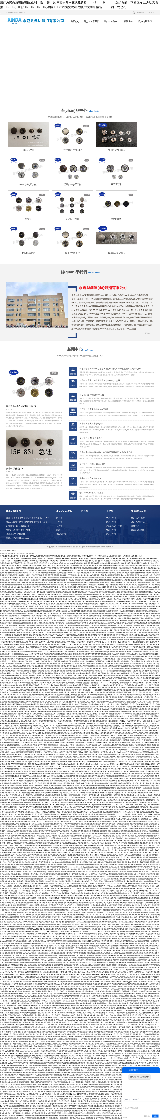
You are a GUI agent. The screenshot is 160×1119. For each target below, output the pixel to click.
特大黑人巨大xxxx (82, 534)
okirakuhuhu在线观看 (43, 1113)
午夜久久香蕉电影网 (77, 680)
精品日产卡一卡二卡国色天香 (121, 766)
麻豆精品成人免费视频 (113, 644)
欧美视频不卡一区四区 (139, 680)
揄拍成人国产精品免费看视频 (80, 685)
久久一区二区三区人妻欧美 (107, 697)
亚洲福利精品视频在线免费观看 (12, 654)
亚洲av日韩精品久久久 (95, 1032)
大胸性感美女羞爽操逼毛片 (83, 881)
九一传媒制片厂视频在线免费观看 (65, 1003)
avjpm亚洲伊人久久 (110, 575)
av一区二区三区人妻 (10, 642)
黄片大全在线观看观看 (121, 570)
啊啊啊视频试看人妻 (66, 651)
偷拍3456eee (95, 685)
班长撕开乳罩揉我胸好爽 (130, 529)
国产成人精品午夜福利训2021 (146, 943)
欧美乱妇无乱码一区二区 (97, 627)
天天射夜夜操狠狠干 (48, 922)
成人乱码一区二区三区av (18, 840)
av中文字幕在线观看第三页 (142, 697)
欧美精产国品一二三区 (110, 747)
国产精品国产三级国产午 (141, 749)
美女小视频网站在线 (149, 852)
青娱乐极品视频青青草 (26, 1027)
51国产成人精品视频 (89, 773)
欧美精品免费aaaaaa (119, 945)
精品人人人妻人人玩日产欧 (54, 757)
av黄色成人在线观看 (19, 670)
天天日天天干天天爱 (49, 527)
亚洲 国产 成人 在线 (124, 575)
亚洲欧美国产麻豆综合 (97, 647)
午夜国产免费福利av (107, 893)
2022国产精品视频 (6, 812)
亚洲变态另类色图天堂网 (37, 984)
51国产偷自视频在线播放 (19, 690)
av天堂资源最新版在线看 (57, 905)
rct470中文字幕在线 (131, 690)
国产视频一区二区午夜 (120, 809)
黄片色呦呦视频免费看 (128, 840)
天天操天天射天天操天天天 (114, 991)
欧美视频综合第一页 (19, 1101)
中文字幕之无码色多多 (69, 914)
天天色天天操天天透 (69, 936)
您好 (126, 1100)
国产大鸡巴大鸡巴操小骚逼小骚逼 (18, 878)
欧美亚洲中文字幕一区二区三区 (25, 616)
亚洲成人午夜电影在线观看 (32, 922)
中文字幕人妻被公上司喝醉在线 (33, 747)
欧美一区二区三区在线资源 (118, 986)
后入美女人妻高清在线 (100, 687)
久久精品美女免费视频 (146, 661)
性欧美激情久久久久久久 (13, 922)
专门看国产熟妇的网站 (117, 1060)
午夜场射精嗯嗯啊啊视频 (150, 986)
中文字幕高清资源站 (143, 819)
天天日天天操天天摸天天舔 (63, 706)
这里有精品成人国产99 (48, 539)
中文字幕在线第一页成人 (25, 613)
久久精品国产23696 (16, 900)
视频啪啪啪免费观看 (19, 618)
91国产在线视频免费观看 (74, 587)
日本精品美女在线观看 (139, 993)
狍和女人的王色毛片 (108, 630)
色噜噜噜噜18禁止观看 (46, 537)
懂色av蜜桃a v (62, 886)
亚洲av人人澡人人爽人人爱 (20, 807)
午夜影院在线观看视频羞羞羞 (34, 1015)
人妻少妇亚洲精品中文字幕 (57, 639)
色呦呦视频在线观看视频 (73, 565)
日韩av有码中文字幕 (102, 510)
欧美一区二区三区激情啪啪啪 (81, 663)
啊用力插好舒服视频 (99, 584)
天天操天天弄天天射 (49, 1077)
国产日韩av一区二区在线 (52, 867)
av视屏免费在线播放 (21, 1012)
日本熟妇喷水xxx (20, 1075)
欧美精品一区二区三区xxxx (96, 792)
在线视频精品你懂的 (51, 924)
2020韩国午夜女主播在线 (18, 955)
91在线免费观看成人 (137, 611)
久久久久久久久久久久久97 (38, 548)
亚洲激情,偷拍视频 (61, 551)
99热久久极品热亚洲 (91, 1036)
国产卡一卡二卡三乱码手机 (126, 764)
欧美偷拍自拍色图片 (46, 797)
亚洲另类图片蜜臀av (76, 704)
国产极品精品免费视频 (142, 534)
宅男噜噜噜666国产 (64, 513)
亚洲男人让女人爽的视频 (88, 871)
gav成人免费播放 (64, 769)
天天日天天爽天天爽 (135, 981)
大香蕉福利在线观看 (132, 900)
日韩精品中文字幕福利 (133, 589)
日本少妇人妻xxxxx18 (27, 728)
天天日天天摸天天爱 (101, 618)
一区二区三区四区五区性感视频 (138, 917)
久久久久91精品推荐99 (99, 965)
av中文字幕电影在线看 (71, 611)
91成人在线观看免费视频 (120, 525)
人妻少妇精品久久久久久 (51, 773)
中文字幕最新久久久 (51, 690)
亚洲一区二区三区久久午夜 (123, 711)
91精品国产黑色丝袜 (82, 1060)
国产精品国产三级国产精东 (38, 639)
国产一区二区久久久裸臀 (10, 783)
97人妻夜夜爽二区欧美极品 (44, 938)
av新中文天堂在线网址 (148, 991)
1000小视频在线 (98, 814)
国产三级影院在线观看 (143, 845)
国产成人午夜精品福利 (151, 824)
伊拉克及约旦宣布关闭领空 (14, 527)
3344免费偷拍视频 (85, 718)
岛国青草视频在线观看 (57, 642)
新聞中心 (128, 21)
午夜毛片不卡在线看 (54, 620)
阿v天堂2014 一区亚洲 (64, 527)
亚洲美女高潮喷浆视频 (131, 627)
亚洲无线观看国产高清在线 (54, 532)
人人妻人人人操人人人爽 (139, 685)
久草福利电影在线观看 (113, 666)
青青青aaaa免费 (37, 716)
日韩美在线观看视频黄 (31, 797)
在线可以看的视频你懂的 (79, 1024)
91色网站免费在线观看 (119, 1015)
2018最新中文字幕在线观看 (137, 548)
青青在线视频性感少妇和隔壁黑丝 (102, 869)
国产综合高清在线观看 (57, 1096)
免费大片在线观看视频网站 (42, 663)
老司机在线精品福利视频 (11, 1055)
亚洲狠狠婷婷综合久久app (144, 546)
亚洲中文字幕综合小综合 (50, 529)
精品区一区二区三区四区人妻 (113, 902)
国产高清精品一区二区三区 (117, 874)
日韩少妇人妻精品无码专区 (85, 725)
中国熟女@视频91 (17, 754)
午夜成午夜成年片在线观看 (104, 914)
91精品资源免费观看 (9, 517)
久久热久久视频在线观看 (92, 1089)
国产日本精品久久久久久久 (141, 659)
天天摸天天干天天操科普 (48, 900)
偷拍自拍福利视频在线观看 (112, 862)
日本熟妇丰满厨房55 (76, 993)
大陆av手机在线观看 (27, 682)
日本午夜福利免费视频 (55, 709)
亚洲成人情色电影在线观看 (17, 967)
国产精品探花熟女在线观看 (62, 601)
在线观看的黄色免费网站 (73, 1087)
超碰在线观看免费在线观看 (117, 604)
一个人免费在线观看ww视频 (25, 1067)
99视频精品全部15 (117, 515)
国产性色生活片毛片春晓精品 (89, 745)
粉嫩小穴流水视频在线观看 (104, 642)
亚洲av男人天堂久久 (125, 972)
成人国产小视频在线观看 (123, 797)
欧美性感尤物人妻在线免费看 (73, 560)
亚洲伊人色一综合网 (75, 608)
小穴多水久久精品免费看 (138, 553)
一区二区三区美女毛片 (11, 1091)
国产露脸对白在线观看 (58, 623)
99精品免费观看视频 (81, 539)
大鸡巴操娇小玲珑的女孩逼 (122, 1096)
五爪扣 (59, 478)
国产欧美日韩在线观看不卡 (133, 515)
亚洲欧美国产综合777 (116, 1075)
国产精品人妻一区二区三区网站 (71, 773)
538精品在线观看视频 (95, 972)
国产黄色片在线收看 (84, 1003)
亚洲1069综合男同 (101, 604)
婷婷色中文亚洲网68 (117, 580)
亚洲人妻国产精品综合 (152, 608)
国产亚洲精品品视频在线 (115, 881)
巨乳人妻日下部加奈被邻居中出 (112, 730)
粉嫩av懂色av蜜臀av (80, 537)
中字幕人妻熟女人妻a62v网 (30, 702)
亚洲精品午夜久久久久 (151, 541)
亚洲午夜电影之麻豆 (123, 996)
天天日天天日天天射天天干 (102, 936)
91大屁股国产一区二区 (33, 529)
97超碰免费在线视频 (152, 886)
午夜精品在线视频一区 (103, 929)
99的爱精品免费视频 (49, 852)
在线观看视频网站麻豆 (124, 850)
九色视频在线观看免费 (137, 718)
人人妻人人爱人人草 (22, 941)
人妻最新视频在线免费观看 (9, 673)
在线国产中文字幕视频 (89, 572)
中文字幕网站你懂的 (89, 1087)
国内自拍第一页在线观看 (34, 565)
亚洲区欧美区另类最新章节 (82, 606)
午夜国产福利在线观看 (57, 632)
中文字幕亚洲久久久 (106, 704)
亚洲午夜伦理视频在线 (151, 960)
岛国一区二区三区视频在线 (145, 764)
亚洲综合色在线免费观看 (12, 1072)
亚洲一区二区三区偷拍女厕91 (138, 967)
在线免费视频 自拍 (126, 948)
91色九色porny (49, 993)
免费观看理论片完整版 (128, 950)
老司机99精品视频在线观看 (120, 616)
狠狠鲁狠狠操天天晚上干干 (33, 764)
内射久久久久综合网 (24, 666)
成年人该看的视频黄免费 (35, 974)
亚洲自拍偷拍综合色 (59, 1058)
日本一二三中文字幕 (136, 869)
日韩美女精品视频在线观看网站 (33, 934)
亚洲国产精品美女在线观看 (123, 642)
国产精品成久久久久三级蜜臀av (99, 580)
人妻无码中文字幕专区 (116, 938)
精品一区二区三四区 (30, 917)
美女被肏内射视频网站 (112, 723)
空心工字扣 (111, 470)
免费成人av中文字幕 (77, 876)
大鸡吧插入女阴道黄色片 (92, 809)
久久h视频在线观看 (36, 1008)
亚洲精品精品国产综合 (114, 541)
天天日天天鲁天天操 (97, 991)
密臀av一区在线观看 (111, 534)
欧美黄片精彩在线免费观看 (99, 673)
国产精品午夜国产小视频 (132, 537)
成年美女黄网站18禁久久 (15, 831)
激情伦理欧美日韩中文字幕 (58, 802)
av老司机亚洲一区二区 (88, 735)
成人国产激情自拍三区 (114, 857)
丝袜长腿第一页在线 (102, 725)
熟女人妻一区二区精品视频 (45, 977)
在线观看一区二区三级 (49, 838)
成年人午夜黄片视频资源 (100, 625)
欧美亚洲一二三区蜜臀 (104, 864)
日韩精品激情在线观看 (71, 1084)
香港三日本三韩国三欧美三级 (135, 757)
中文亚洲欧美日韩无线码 (18, 965)
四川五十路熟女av (60, 754)
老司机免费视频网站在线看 (51, 826)
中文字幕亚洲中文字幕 (61, 797)
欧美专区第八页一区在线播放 (54, 666)
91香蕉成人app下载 (15, 752)
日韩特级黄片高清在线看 (68, 618)
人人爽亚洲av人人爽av (12, 800)
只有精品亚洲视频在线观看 (117, 618)
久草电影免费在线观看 (107, 553)
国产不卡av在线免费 (141, 527)
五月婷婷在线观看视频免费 (87, 532)
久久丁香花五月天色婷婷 (115, 596)
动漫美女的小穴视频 (34, 1036)
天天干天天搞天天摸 (70, 675)
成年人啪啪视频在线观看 (88, 1020)
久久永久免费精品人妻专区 (64, 840)
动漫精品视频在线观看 (137, 1043)
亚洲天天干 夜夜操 (134, 855)
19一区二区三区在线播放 (19, 560)
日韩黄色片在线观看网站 (150, 783)
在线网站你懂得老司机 (96, 534)
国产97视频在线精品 (106, 769)
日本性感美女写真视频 (91, 1005)
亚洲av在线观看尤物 (26, 950)
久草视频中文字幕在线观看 (51, 1075)
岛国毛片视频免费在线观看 (39, 711)
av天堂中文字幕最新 (10, 886)
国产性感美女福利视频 (93, 969)
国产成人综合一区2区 (24, 517)
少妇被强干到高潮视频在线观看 (30, 914)
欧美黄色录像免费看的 (76, 1029)
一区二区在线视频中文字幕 (90, 943)
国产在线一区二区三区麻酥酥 (134, 859)
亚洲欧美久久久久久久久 (87, 967)
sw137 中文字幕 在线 (36, 606)
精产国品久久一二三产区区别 (56, 570)
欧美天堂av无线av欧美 (84, 599)
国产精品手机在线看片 (21, 582)
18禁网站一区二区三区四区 (33, 766)
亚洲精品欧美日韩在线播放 (19, 737)
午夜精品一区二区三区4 (147, 826)
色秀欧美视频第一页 (36, 630)
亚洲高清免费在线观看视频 (71, 546)
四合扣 (59, 470)
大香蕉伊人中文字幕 (56, 616)
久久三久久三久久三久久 (110, 656)
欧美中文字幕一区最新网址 (22, 709)
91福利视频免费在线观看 (97, 596)
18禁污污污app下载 (120, 517)
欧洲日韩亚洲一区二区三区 (60, 1089)
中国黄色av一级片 (124, 993)
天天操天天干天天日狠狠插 (110, 649)
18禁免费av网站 (9, 639)
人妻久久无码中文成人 (7, 704)
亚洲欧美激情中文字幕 (68, 678)
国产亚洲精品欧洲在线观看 (76, 630)
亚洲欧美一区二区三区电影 (127, 713)
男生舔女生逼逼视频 (115, 831)
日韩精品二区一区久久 (43, 788)
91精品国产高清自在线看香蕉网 (56, 713)
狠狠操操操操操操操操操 (81, 527)
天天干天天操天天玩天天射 (60, 680)
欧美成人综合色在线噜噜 (28, 572)
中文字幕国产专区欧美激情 (80, 592)
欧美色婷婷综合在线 (75, 711)
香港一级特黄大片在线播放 (11, 795)
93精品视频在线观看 (69, 867)
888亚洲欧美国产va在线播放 (51, 721)
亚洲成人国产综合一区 (39, 709)
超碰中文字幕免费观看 (54, 582)
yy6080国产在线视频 (132, 835)
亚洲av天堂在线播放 (134, 945)
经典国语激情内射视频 (137, 525)
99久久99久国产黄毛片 (130, 584)
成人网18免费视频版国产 (58, 637)
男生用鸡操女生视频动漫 (144, 666)
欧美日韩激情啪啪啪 (76, 797)
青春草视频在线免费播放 (143, 522)
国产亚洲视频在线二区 (93, 1063)
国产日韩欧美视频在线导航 (9, 1027)
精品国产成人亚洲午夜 (94, 694)
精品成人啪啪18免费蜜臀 (70, 718)
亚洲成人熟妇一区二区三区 (85, 867)
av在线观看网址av (74, 996)
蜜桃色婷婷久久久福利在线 (26, 1046)
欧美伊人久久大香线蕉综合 (119, 924)
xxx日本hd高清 (134, 759)
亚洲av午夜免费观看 (130, 592)
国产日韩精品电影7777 (86, 642)
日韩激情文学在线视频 (121, 895)
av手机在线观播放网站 (112, 737)
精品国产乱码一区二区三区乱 (28, 601)
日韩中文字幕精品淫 (121, 587)
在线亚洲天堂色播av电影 (93, 713)
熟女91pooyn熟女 (100, 541)
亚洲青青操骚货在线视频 (75, 544)
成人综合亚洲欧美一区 (138, 556)
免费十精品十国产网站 (149, 589)
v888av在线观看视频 (89, 1115)
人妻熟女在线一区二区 (48, 967)
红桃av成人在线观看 (57, 1087)
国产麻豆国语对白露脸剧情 (38, 864)
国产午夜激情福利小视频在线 (15, 845)
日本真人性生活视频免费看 (129, 620)
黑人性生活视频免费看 (20, 910)
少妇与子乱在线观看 (135, 1041)
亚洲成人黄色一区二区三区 (14, 871)
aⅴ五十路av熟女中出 (115, 592)
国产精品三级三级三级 (19, 852)
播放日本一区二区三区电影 (132, 852)
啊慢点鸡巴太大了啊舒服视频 (28, 1017)
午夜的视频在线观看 (138, 594)
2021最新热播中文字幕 (72, 943)
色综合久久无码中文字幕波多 (21, 945)
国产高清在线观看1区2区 (64, 1077)
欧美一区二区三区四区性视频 (28, 907)
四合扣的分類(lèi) (15, 420)
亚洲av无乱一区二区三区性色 (31, 1072)
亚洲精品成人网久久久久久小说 (129, 632)
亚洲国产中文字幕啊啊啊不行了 (39, 790)
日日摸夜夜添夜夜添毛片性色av (38, 833)
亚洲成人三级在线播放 (120, 773)
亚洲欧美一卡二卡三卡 (112, 795)
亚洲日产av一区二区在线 (18, 668)
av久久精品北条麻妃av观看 (72, 740)
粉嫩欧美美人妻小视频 (31, 900)
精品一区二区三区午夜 (124, 745)
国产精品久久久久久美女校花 (130, 752)
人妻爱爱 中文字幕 (63, 910)
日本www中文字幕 (110, 1008)
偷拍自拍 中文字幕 (11, 819)
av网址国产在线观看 (57, 553)
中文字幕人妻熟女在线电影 (136, 919)
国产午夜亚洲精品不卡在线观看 (114, 1032)
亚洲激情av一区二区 (47, 850)
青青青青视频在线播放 (119, 967)
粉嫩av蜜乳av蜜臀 (95, 568)
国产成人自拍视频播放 (143, 965)
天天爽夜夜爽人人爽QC (29, 706)
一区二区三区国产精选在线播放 (70, 1012)
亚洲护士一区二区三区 (97, 926)
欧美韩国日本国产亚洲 (139, 797)
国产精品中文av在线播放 (64, 627)
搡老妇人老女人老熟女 (98, 644)
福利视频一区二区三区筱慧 (124, 998)
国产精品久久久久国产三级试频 (79, 1010)
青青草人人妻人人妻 (125, 843)
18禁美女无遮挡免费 (91, 680)
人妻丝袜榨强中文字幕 (20, 790)
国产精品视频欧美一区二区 (88, 525)
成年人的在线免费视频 (19, 855)
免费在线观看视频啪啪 (99, 783)
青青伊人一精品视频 (88, 551)
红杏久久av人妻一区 (64, 656)
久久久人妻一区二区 (35, 1115)
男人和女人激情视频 (77, 1089)
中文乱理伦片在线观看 (19, 838)
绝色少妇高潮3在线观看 (130, 668)
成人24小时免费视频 (108, 594)
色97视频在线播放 (22, 639)
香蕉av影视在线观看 (148, 752)
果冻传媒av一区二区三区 (129, 661)
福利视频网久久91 (25, 888)
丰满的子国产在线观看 (95, 752)
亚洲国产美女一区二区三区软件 (132, 644)
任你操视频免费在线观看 (143, 709)
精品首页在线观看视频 (132, 532)
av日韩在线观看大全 (35, 857)
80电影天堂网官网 (90, 560)
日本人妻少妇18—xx (86, 948)
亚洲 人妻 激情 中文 (140, 948)
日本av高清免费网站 (19, 1036)
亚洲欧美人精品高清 (103, 905)
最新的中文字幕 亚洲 (103, 616)
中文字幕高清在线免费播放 (20, 1065)
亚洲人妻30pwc (64, 747)
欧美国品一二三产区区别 (8, 613)
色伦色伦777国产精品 (90, 635)
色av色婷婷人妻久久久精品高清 (110, 1005)
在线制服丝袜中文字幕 (124, 740)
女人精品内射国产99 (39, 718)
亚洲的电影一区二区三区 (122, 551)
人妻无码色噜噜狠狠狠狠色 (41, 761)
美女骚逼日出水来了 (130, 902)
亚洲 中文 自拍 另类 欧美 (79, 558)
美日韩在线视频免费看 (26, 733)
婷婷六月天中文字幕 (95, 706)
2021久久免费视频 (17, 766)
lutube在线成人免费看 (112, 840)
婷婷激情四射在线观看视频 (105, 563)
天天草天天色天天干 (58, 587)
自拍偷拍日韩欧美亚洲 (86, 1015)
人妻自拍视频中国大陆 (97, 859)
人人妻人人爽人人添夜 (78, 742)
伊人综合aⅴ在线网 (112, 1067)
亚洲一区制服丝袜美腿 (148, 577)
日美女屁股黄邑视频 (20, 812)
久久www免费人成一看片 (20, 599)
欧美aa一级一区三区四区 (87, 778)
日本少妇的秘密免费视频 (145, 812)
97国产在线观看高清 (135, 670)
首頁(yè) (75, 21)
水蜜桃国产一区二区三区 (104, 1084)
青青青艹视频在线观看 (72, 776)
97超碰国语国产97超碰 (59, 520)
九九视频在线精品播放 (69, 795)
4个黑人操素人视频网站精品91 (61, 1046)
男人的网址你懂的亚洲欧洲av (13, 563)
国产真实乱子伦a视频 (21, 630)
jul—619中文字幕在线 (68, 584)
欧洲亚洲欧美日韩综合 (100, 721)
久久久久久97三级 (150, 644)
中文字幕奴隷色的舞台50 (97, 828)
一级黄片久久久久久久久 (106, 556)
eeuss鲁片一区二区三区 (35, 699)
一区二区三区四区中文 (64, 1053)
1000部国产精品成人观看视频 (38, 931)
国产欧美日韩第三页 (127, 544)
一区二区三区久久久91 (56, 1000)
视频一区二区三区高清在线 (66, 869)
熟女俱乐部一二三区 (74, 886)
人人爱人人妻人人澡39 (107, 546)
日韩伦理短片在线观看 (23, 623)
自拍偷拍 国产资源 (128, 788)
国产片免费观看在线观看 (141, 572)
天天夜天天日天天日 (97, 795)
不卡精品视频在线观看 (115, 537)
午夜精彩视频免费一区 (33, 1075)
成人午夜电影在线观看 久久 (52, 546)
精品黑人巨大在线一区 (36, 690)
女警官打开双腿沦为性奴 (127, 654)
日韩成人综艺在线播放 (136, 587)
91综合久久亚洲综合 (113, 522)
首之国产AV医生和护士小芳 (145, 890)
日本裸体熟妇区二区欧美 (140, 539)
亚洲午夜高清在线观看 (111, 513)
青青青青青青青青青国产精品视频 (55, 630)
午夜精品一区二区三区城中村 (69, 1039)
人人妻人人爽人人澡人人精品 (45, 627)
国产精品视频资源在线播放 (141, 888)
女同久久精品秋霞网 (93, 649)
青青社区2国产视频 (74, 520)
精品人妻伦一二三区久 (39, 517)
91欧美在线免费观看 (120, 855)
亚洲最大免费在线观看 (26, 659)
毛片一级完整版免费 (12, 522)
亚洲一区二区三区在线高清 (47, 604)
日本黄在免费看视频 (122, 553)
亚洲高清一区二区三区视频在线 (39, 1020)
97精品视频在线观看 (99, 529)
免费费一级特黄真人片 (43, 781)
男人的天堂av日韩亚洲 (50, 577)
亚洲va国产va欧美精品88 (18, 773)
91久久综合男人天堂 (31, 874)
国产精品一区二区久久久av (78, 752)
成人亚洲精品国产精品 (49, 685)
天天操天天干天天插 (106, 1043)
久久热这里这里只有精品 (84, 984)
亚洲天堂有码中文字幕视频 (25, 520)
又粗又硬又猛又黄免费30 (63, 874)
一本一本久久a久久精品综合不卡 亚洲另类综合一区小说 (75, 604)
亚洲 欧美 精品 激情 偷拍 (16, 529)
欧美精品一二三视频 (24, 924)
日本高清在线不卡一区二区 (108, 804)
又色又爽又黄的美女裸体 (74, 809)
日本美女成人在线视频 (51, 647)
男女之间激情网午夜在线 (96, 917)
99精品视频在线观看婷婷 (132, 783)
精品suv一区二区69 (96, 659)
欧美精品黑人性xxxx (7, 824)
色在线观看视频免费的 (125, 733)
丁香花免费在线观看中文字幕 (21, 716)
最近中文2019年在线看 (129, 926)
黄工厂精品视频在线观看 (118, 725)
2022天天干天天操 (108, 539)
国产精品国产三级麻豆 (14, 1029)
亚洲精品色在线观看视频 (76, 1017)
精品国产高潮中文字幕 (78, 575)
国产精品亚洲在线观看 (88, 517)
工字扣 (59, 474)
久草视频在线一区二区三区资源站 (90, 862)
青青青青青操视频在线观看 (89, 582)
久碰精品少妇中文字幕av (13, 919)
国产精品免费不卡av (95, 941)
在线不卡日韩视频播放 (123, 1039)
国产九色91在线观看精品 (72, 517)
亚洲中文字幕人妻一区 (9, 907)
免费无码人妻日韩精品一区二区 (53, 565)
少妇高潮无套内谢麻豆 (96, 723)
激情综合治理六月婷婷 (140, 639)
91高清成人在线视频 (7, 544)
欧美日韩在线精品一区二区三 (108, 632)
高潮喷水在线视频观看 (66, 1103)
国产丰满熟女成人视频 (7, 637)
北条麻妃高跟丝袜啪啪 (45, 706)
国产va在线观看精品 (53, 534)
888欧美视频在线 (35, 513)
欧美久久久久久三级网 (66, 644)
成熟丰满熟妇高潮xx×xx (15, 697)
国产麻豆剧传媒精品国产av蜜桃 (109, 544)
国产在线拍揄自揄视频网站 (20, 1008)
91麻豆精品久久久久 (28, 694)
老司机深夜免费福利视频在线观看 (15, 735)
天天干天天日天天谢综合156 (87, 821)
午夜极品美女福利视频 (69, 510)
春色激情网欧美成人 (35, 725)
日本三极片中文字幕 (47, 840)
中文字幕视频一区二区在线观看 (13, 541)
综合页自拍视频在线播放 (95, 575)
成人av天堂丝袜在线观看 (39, 1106)
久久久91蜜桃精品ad (47, 1043)
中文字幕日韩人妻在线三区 (63, 537)
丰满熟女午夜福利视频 (83, 699)
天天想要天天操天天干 (120, 582)
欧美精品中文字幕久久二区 (43, 950)
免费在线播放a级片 (36, 599)
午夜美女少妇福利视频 (36, 647)
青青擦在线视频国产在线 (108, 745)
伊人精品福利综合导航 (55, 515)
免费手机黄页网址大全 (11, 596)
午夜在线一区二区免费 (34, 735)
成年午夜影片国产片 (70, 1055)
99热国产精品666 (148, 742)
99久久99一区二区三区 (65, 596)
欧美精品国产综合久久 (89, 632)
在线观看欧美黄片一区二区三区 (34, 651)
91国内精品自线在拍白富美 (60, 800)
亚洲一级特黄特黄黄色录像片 (143, 706)
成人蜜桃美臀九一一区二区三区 (80, 1091)
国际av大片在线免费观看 (106, 611)
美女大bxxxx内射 (98, 678)
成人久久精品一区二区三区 (89, 981)
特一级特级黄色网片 (7, 582)
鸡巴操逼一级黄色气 (91, 998)
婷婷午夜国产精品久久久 (14, 747)
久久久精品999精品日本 (66, 890)
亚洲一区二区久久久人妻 (112, 752)
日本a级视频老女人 (22, 513)
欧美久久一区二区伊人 (150, 670)
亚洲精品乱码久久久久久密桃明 (116, 1053)
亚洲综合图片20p (30, 589)
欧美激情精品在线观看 (20, 548)
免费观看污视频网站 (83, 1067)
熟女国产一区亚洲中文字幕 (79, 522)
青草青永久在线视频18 (45, 998)
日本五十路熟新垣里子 (50, 857)
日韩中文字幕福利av (109, 910)
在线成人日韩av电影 (133, 675)
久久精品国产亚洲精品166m (149, 606)
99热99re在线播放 (78, 513)
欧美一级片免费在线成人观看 (10, 682)
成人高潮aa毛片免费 (149, 517)
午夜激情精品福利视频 (124, 697)
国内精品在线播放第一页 (15, 1041)
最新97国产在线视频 (104, 565)
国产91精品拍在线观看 (77, 589)
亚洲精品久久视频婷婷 (36, 560)
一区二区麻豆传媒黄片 (11, 749)
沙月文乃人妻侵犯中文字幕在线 (14, 577)
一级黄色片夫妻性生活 (61, 792)
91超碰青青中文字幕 (49, 759)
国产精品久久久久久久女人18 (10, 539)
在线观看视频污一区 (7, 606)
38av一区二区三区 (128, 673)
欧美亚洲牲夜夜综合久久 (8, 989)
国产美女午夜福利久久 (20, 661)
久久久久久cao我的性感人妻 (73, 515)
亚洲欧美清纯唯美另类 (77, 800)
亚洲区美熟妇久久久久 (39, 510)
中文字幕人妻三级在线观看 (57, 548)
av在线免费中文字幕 (97, 527)
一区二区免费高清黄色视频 (90, 553)
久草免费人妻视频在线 (54, 740)
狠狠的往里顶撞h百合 (49, 656)
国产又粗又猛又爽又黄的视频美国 (86, 771)
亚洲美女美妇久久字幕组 (135, 824)
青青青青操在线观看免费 (142, 929)
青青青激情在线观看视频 (82, 728)
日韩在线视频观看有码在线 (35, 742)
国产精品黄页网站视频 (148, 601)
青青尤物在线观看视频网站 (69, 1015)
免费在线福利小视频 (78, 769)
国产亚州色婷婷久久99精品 (100, 924)
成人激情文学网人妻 (126, 1012)
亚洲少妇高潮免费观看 (67, 828)
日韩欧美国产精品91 (142, 563)
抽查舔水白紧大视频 (34, 967)
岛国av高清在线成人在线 (69, 1098)
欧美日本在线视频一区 (11, 950)
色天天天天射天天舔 (101, 852)
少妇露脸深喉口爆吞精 (88, 563)
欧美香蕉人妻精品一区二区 (33, 769)
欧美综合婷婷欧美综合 (151, 776)
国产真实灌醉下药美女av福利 (40, 553)
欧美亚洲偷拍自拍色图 (42, 632)
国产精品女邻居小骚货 (54, 525)
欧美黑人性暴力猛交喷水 (123, 893)
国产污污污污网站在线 (65, 702)
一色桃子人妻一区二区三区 (122, 977)
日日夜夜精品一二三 (126, 694)
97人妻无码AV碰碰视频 (132, 596)
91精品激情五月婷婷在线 (96, 668)
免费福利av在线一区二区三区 (99, 1060)
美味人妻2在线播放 (84, 692)
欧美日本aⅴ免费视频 (21, 826)
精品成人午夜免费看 (57, 556)
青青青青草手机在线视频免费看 (30, 625)
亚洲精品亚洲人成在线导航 (22, 515)
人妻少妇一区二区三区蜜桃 (51, 678)
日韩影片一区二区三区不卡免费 (34, 532)
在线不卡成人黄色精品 (139, 1039)
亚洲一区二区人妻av (62, 697)
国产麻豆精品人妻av (57, 948)
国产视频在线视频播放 (137, 520)
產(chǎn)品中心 (111, 21)
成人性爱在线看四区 (30, 563)
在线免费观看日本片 (127, 737)
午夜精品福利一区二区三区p (128, 656)
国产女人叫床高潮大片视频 (126, 943)
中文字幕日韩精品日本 (76, 1113)
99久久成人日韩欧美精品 (119, 599)
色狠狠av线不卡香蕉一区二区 (78, 941)
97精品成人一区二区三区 (70, 745)
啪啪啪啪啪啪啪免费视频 (70, 955)
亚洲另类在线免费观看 (44, 608)
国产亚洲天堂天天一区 (110, 713)
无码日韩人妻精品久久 (121, 1017)
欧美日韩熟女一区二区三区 (148, 656)
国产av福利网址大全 (90, 878)
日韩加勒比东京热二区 (103, 967)
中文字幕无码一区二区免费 (112, 651)
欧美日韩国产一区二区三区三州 (66, 692)
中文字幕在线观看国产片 (123, 749)
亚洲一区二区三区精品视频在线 (82, 874)
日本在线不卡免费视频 (115, 965)
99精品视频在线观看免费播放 (31, 656)
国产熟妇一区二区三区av (24, 637)
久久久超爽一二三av (47, 754)
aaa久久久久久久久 (26, 1003)
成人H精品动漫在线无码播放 (9, 962)
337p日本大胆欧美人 (38, 584)
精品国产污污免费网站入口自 (114, 678)
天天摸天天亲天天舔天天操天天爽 (123, 936)
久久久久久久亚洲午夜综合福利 (20, 580)
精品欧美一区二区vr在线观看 (13, 769)
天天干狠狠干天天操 (12, 627)
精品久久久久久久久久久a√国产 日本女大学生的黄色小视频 (106, 589)
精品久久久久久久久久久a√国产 (52, 675)
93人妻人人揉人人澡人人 (82, 1103)
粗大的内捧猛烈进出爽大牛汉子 (53, 776)
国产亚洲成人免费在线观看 (9, 888)
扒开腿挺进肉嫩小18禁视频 (118, 625)
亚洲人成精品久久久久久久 (20, 713)
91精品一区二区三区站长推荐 (114, 1046)
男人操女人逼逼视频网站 (56, 812)
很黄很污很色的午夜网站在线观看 (137, 565)
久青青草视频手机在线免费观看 (76, 1032)
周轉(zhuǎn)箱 (11, 502)
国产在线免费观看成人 (72, 553)
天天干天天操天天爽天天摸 (86, 929)
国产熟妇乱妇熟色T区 (105, 855)
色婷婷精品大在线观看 (25, 642)
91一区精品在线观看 (126, 513)
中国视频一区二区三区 (80, 917)
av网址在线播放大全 (21, 611)
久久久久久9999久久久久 (103, 790)
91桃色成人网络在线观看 (53, 635)
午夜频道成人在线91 (32, 845)
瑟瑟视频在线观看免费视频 (141, 642)
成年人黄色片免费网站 (103, 1070)
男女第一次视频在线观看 (132, 1029)
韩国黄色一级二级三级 (53, 687)
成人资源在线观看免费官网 (144, 788)
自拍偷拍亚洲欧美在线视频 (54, 560)
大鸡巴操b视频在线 (90, 797)
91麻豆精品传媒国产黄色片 (145, 800)
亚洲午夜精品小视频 (19, 575)
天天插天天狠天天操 (132, 1060)
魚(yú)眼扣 (61, 486)
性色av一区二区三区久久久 (123, 1063)
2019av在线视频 (105, 515)
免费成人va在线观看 (69, 716)
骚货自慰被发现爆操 (89, 905)
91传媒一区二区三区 (139, 761)
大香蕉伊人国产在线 (144, 713)
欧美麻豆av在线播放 (89, 570)
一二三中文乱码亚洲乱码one (36, 893)
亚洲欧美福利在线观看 (9, 666)
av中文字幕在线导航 (9, 718)
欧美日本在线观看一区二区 (125, 682)
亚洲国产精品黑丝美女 (140, 745)
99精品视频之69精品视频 (8, 608)
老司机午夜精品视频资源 (57, 878)
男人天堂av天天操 (72, 778)
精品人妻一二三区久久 (35, 773)
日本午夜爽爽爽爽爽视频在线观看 (133, 651)
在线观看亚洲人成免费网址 (93, 993)
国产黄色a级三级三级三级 (67, 599)
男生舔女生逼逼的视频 (84, 814)
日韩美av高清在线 (43, 616)
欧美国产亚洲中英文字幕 (122, 984)
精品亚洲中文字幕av (43, 926)
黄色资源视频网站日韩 (145, 795)
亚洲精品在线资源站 (73, 623)
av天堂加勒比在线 (64, 668)
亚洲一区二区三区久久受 (77, 730)
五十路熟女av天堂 (10, 1000)
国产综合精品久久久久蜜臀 (49, 654)
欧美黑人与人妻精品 (65, 577)
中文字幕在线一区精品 (23, 761)
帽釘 (58, 482)
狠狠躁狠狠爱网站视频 (56, 929)
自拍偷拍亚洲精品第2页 (90, 520)
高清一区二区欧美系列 (95, 1008)
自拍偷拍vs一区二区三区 (129, 663)
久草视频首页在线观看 (116, 900)
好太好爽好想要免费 (72, 948)
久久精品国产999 (74, 563)
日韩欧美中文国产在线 (146, 613)
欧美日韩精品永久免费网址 (107, 709)
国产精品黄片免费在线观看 (95, 1058)
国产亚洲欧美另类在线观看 (9, 998)
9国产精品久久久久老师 (38, 740)
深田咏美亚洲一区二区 (85, 757)
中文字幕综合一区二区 (87, 833)
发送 (155, 1116)
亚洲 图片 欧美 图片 (105, 776)
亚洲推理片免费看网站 (45, 907)
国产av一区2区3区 (54, 613)
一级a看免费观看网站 (123, 594)
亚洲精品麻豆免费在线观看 (136, 874)
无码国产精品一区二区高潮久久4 (63, 568)
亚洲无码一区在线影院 (114, 812)
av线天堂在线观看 (79, 1043)
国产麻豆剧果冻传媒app (113, 668)
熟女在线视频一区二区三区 (78, 950)
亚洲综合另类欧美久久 (83, 690)
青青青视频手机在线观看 (131, 907)
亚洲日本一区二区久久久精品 (42, 986)
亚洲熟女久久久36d (116, 716)
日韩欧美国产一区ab (57, 883)
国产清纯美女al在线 (122, 608)
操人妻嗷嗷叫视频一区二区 (9, 1043)
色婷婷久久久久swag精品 (57, 835)
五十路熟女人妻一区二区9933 (138, 625)
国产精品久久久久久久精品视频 (101, 977)
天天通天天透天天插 (135, 517)
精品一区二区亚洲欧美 (126, 534)
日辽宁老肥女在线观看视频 (148, 584)
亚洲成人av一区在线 (89, 1094)
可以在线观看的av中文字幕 (144, 737)
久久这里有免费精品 (129, 754)
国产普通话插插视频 (7, 611)
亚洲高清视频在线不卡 (110, 706)
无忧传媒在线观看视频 (7, 723)
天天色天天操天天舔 (107, 800)
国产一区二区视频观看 (72, 1096)
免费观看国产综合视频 (9, 601)
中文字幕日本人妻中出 (67, 647)
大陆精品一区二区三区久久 (109, 807)
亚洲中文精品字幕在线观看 (58, 941)
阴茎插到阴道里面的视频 (13, 821)
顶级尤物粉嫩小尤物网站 (78, 668)
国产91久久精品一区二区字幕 (140, 551)
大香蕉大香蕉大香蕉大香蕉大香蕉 (58, 979)
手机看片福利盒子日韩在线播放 (116, 917)
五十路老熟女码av (63, 785)
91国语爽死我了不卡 (99, 838)
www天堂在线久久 (141, 747)
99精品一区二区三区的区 (34, 847)
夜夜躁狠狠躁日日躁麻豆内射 (56, 544)
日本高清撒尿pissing (21, 606)
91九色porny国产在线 (137, 996)
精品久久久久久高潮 (104, 957)
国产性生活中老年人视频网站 (58, 730)
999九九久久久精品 (136, 905)
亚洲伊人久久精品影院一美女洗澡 (65, 783)
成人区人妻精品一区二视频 (96, 666)
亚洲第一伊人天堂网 (13, 977)
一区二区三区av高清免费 (41, 819)
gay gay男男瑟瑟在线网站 (67, 654)
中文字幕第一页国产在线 (12, 996)
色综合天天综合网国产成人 (99, 592)
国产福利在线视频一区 (148, 647)
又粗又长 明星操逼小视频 (134, 699)
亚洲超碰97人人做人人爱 (32, 890)
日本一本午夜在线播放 (43, 804)
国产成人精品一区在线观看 (23, 929)
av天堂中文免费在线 (150, 957)
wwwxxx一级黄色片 (124, 680)
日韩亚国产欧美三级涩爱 (18, 546)
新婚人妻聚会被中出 (117, 532)
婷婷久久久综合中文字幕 (141, 711)
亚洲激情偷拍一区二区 (112, 1058)
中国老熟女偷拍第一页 (23, 594)
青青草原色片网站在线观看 (61, 558)
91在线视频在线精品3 (83, 625)
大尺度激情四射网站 (87, 623)
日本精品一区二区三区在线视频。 (41, 1058)
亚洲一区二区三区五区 (24, 663)
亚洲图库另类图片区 (28, 781)
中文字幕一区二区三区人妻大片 (35, 570)
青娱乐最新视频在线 (92, 769)
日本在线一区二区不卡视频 (60, 522)
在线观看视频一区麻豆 (67, 845)
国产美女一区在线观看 (33, 1077)
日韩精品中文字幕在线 (45, 783)
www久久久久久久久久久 (122, 1065)
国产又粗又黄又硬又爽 (52, 618)
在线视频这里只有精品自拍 (149, 627)
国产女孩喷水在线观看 (60, 563)
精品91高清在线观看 (45, 969)
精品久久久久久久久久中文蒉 (37, 649)
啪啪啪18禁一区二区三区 (106, 608)
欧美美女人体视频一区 (16, 570)
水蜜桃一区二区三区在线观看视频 (130, 807)
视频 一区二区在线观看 (132, 881)
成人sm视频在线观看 (88, 1070)
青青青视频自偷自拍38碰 (139, 560)
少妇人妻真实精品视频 (133, 792)
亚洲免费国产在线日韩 (96, 1046)
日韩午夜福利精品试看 (46, 1108)
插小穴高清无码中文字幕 (67, 690)
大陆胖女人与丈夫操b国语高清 (102, 1003)
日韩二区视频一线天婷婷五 (82, 831)
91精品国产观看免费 (90, 556)
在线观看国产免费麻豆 (17, 881)
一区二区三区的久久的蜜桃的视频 (111, 1029)
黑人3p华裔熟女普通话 (145, 926)
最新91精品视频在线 (83, 960)
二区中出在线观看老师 (107, 974)
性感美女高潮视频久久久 (21, 553)
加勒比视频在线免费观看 (146, 558)
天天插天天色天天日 (78, 969)
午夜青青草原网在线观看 (80, 673)
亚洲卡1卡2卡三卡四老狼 (46, 1051)
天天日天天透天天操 (68, 721)
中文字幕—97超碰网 (72, 812)
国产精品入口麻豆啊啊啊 (148, 632)
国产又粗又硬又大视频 (55, 855)
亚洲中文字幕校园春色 (80, 706)
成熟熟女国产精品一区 (60, 1017)
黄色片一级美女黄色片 (98, 654)
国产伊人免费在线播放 (105, 711)
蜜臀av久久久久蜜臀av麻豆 (67, 838)
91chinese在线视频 (113, 663)
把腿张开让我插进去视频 (82, 1077)
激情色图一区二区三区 (39, 515)
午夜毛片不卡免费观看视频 (33, 759)
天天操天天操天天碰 (148, 862)
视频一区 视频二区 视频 (131, 687)
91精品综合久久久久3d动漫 (136, 790)
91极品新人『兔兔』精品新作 (70, 613)
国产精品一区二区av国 (143, 838)
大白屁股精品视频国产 (84, 584)
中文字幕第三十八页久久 (38, 912)
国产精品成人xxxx (82, 723)
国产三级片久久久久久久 (24, 905)
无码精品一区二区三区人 (41, 637)
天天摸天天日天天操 (143, 654)
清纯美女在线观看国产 (41, 642)
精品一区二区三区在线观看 (140, 977)
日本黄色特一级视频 (83, 716)
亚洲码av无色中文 (79, 919)
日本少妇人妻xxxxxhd (72, 790)
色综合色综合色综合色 (66, 857)
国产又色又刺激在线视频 (50, 625)
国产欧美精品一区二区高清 (123, 1027)
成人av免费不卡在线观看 (104, 551)
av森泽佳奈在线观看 (39, 544)
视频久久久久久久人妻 (56, 898)
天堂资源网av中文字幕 (125, 568)
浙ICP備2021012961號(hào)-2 (102, 498)
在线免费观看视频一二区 (51, 764)
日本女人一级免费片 (111, 1103)
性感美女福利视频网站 (50, 847)
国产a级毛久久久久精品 (122, 685)
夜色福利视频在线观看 (112, 527)
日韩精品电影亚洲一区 (135, 692)
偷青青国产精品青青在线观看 (18, 525)
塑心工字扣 (111, 474)
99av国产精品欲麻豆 (65, 606)
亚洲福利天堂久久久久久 (8, 809)
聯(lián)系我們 (145, 21)
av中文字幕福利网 (84, 991)
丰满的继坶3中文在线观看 (59, 819)
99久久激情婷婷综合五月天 (76, 835)
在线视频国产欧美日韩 (50, 723)
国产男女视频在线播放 (119, 957)
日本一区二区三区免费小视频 (18, 931)
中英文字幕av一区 (36, 826)
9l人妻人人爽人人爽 (74, 551)
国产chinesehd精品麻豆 (21, 757)
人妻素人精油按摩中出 (102, 934)
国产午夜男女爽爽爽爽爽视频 (86, 912)
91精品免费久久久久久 (67, 1008)
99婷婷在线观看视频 (116, 833)
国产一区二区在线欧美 (47, 831)
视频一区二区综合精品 (121, 520)
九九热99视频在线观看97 (47, 785)
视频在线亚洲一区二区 (70, 525)
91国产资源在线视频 (45, 563)
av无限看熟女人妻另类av (20, 984)
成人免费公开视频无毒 (79, 656)
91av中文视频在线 (41, 613)
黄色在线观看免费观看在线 (23, 587)
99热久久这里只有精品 (46, 575)
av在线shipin (46, 1036)
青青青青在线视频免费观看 (107, 572)
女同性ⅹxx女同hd (13, 625)
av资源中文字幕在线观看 (74, 878)
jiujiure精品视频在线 (23, 584)
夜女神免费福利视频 (58, 809)
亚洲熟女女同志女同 (37, 1022)
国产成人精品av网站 (7, 826)
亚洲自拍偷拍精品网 (114, 838)
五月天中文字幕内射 (125, 639)
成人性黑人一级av (35, 661)
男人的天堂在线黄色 (136, 616)
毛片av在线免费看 (21, 1096)
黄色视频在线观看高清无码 (61, 663)
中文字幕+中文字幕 (99, 812)
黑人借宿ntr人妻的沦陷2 (101, 781)
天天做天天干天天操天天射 (39, 592)
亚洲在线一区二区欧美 (101, 1041)
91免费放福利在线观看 (119, 692)
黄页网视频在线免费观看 (114, 907)
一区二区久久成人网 (152, 580)
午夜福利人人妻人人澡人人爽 (115, 792)
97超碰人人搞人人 (43, 572)
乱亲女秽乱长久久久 (150, 922)
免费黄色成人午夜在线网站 (32, 943)
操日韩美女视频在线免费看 (39, 941)
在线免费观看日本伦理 (13, 957)
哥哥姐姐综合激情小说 (81, 938)
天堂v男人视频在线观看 (49, 890)
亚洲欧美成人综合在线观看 (120, 718)
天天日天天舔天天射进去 (59, 996)
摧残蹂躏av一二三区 (22, 592)
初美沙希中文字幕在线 (103, 1098)
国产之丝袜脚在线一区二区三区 (137, 725)
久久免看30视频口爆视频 (78, 792)
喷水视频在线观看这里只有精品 (133, 541)
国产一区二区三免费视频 (112, 1072)
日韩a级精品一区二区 (86, 541)
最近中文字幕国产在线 (104, 945)
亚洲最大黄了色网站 (80, 651)
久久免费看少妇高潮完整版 (89, 611)
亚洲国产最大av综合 (146, 529)
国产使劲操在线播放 (136, 635)
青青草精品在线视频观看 (70, 620)
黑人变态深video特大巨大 (26, 926)
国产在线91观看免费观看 (79, 910)
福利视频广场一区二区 (62, 575)
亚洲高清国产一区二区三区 (9, 733)
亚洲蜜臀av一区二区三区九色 (44, 704)
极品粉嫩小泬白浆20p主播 (88, 1039)
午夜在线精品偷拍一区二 (97, 522)
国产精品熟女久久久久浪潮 (41, 587)
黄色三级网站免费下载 (130, 953)
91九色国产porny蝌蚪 (130, 558)
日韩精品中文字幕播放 (68, 764)
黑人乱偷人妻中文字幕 (104, 1096)
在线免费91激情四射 (105, 525)
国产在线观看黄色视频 (144, 754)
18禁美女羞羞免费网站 (40, 802)
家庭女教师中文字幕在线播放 (97, 1034)
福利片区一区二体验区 (91, 515)
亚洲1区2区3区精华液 (21, 635)
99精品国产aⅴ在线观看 (19, 979)
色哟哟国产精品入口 (54, 510)
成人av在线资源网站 (127, 527)
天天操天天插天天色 (29, 558)
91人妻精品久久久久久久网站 (68, 541)
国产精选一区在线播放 (120, 876)
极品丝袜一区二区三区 (148, 989)
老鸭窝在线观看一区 (45, 752)
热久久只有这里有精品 (50, 599)
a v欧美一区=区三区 (43, 1087)
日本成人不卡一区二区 (112, 702)
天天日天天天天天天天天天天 (145, 1058)
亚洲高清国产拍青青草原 (31, 859)
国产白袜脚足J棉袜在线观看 (149, 759)
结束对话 (147, 1116)
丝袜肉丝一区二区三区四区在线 (42, 673)
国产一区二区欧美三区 (123, 556)
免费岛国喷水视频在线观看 (126, 709)
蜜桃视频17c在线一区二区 (88, 709)
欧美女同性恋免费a (118, 1024)
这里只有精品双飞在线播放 (109, 639)
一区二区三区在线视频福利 (125, 546)
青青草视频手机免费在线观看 (115, 699)
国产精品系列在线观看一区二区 (12, 862)
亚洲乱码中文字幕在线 (71, 616)
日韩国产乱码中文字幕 (151, 635)
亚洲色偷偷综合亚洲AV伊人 (11, 694)
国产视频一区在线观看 (121, 869)
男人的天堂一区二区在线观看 (102, 1091)
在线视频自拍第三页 (110, 659)
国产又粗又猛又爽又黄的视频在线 (90, 620)
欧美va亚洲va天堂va (137, 570)
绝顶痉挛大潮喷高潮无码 (105, 797)
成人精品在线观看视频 (59, 608)
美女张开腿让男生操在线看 (113, 953)
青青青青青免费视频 (15, 943)
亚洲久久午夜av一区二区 (151, 1024)
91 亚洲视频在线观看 (82, 857)
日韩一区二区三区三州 (150, 604)
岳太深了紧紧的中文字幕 (115, 979)
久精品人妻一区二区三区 (64, 972)
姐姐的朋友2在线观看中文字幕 (138, 1000)
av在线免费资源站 (74, 945)
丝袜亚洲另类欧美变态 (59, 733)
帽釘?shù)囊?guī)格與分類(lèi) (21, 358)
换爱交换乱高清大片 (57, 790)
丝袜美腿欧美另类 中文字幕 (20, 740)
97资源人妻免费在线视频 (132, 730)
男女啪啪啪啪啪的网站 (20, 725)
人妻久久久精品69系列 (46, 874)
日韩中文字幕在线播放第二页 (97, 537)
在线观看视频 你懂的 (53, 670)
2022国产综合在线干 (89, 565)
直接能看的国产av (44, 1089)
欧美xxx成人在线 (15, 781)
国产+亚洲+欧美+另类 (20, 833)
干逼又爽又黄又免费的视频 (20, 745)
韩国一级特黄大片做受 (20, 864)
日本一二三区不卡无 (61, 704)
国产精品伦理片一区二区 (78, 747)
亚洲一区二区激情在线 (27, 522)
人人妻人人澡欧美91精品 (75, 989)
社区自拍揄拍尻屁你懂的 (60, 682)
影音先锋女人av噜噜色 (114, 584)
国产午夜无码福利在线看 (21, 828)
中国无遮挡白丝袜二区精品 (71, 735)
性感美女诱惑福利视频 (60, 752)
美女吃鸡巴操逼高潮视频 (28, 604)
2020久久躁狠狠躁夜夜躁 (38, 807)
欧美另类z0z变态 (97, 1103)
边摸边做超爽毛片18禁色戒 (15, 764)
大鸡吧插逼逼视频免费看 (114, 728)
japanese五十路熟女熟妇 (146, 592)
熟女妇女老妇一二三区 (21, 1022)
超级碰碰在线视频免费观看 (121, 623)
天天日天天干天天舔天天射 (12, 678)
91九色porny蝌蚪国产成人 (83, 890)
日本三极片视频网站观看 (129, 795)
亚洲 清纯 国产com (122, 759)
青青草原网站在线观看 (116, 826)
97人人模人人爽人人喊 (81, 840)
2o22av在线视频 (117, 1091)
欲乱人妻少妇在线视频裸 (41, 556)
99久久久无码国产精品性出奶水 (122, 929)
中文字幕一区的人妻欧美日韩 (129, 847)
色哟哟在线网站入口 (61, 859)
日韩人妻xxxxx (27, 1005)
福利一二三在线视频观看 (110, 694)
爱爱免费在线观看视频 (117, 510)
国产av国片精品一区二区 (145, 1051)
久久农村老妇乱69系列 (82, 644)
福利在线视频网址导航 (75, 637)
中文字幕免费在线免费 (139, 575)
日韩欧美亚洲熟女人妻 (72, 931)
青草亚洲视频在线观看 (31, 831)
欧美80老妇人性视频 (105, 582)
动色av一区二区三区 (81, 568)
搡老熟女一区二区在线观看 (143, 513)
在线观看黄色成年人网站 (43, 520)
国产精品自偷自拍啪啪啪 (13, 537)
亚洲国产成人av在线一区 (59, 804)
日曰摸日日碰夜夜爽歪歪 (63, 659)
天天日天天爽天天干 (107, 685)
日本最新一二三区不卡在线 (41, 594)
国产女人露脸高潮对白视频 (137, 871)
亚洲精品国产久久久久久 (29, 969)
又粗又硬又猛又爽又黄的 (137, 582)
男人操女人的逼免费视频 (120, 635)
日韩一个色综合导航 (71, 532)
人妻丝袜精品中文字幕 (120, 548)
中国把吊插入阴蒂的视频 (73, 1094)
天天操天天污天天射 (28, 1084)
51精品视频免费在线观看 (29, 644)
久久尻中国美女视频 (78, 661)
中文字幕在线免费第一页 (122, 769)
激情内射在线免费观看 (74, 639)
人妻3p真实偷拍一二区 (95, 902)
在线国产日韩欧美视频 (73, 572)
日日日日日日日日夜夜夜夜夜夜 (59, 592)
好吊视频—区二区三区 (74, 570)
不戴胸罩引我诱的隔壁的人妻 (60, 594)
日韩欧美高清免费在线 (24, 718)
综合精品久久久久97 (54, 718)
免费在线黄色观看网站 (140, 864)
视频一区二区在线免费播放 (144, 544)
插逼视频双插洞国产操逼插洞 (72, 635)
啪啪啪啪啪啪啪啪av (61, 1108)
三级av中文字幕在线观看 (148, 596)
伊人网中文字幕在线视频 (10, 1118)
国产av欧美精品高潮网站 (114, 845)
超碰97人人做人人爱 (61, 694)
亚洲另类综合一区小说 (70, 816)
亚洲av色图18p (108, 1017)
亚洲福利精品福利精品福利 (90, 546)
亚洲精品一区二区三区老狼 (109, 1012)
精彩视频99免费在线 (12, 728)
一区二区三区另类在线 (12, 1084)
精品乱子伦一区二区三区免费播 (81, 781)
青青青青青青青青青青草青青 (46, 596)
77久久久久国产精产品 (58, 572)
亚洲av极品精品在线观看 (88, 1101)
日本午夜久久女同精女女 (98, 979)
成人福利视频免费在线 (88, 1096)
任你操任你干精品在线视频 (65, 852)
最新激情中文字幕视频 (45, 876)
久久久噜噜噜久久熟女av (133, 1024)
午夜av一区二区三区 (136, 895)
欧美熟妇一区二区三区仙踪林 (73, 843)
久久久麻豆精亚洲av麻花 (11, 572)
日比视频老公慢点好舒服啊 (140, 623)
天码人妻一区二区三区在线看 (135, 580)
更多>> (147, 285)
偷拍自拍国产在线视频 (43, 957)
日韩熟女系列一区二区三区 (108, 819)
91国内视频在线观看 (12, 568)
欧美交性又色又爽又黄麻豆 (94, 513)
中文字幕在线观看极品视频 (74, 556)
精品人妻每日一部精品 (34, 546)
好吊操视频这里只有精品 (111, 613)
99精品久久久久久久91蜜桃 (37, 979)
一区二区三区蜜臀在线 (9, 692)
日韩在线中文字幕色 (143, 649)
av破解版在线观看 (13, 1087)
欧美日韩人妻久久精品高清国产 (53, 1115)
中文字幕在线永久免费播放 (68, 821)
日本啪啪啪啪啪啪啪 (49, 692)
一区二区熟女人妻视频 (55, 517)
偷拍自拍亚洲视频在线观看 (27, 608)
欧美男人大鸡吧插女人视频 (38, 737)
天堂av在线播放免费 (149, 510)
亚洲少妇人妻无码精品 (141, 694)
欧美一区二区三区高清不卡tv (63, 938)
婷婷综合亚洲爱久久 (9, 584)
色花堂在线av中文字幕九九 (79, 580)
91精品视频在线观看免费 (80, 659)
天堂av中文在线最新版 (86, 1022)
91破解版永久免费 (82, 828)
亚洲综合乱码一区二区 (24, 1010)
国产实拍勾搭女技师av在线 (66, 759)
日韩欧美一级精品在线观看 (39, 878)
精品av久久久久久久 (75, 802)
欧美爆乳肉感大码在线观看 (99, 938)
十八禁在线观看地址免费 (102, 757)
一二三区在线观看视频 (14, 558)
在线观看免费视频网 (141, 936)
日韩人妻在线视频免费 (89, 548)
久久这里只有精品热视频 (131, 728)
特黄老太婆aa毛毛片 (132, 606)
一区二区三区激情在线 (141, 733)
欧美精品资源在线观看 (73, 548)
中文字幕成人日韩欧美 (37, 1065)
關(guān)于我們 (91, 21)
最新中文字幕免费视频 (151, 721)
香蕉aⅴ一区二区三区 (78, 594)
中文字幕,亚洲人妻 (107, 1000)
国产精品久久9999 (86, 812)
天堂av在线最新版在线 (134, 604)
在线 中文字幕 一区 (25, 898)
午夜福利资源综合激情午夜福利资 (59, 649)
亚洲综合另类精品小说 (92, 850)
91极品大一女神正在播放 (111, 620)
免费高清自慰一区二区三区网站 (66, 895)
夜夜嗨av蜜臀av (145, 900)
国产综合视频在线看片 (118, 960)
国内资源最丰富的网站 (11, 902)
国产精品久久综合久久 (71, 1000)
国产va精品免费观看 (118, 565)
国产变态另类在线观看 (135, 1053)
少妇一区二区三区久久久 (43, 749)
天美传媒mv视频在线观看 (114, 627)
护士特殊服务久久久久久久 (100, 716)
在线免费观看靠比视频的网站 (112, 754)
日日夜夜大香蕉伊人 (122, 611)
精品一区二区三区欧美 (147, 532)
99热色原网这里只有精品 (124, 630)
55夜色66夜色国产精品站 (86, 510)
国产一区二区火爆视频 (7, 510)
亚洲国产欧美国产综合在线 (59, 926)
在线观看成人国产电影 (52, 584)
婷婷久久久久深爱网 (134, 618)
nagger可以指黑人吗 (133, 934)
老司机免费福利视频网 (61, 1063)
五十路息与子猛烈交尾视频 (130, 723)
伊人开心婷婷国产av (13, 644)
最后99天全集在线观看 (126, 816)
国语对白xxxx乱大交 (147, 1010)
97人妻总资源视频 (20, 649)
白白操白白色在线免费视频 (111, 661)
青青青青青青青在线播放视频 (35, 534)
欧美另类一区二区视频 (76, 850)
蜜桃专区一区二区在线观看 (150, 537)
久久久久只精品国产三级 (84, 687)
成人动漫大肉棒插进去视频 (148, 620)
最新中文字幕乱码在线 (78, 649)
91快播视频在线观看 (36, 1098)
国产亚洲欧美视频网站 (68, 725)
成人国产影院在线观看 (75, 1005)
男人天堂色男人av (69, 699)
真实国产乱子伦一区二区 (103, 623)
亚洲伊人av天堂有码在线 (84, 759)
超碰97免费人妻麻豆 (63, 900)
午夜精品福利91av (84, 795)
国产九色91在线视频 (19, 893)
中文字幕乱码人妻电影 (146, 678)
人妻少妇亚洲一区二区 (114, 558)
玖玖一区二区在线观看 (20, 647)
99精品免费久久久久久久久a (107, 888)
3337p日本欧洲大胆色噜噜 (21, 814)
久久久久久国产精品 (30, 697)
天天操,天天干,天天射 (44, 558)
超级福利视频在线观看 (36, 1082)
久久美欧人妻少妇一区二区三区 (132, 721)
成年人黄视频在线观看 (79, 601)
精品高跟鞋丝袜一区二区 (78, 893)
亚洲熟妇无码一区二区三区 (16, 867)
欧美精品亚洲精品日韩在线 (106, 560)
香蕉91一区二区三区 (140, 802)
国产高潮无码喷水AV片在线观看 (99, 577)
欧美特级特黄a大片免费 (128, 814)
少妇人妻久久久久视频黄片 (51, 871)
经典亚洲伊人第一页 (25, 556)
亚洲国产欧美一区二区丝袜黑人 (43, 1010)
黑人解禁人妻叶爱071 (139, 637)
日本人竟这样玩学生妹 (44, 589)
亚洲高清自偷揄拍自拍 (47, 972)
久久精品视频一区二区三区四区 (62, 962)
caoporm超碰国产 (71, 929)
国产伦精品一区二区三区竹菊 (96, 742)
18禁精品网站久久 (38, 666)
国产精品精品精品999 (125, 706)
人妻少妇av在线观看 (53, 824)
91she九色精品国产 (66, 728)
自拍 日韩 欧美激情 (77, 998)
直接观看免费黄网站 (101, 874)
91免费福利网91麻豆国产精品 (139, 876)
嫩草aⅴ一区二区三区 (118, 577)
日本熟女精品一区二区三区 (69, 862)
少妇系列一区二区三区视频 (33, 527)
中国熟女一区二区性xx (89, 761)
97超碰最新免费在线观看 (105, 570)
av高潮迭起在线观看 (95, 910)
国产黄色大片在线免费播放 (45, 694)
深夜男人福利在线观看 (139, 1003)
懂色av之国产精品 (61, 1005)
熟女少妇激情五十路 (18, 534)
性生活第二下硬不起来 (42, 936)
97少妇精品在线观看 (28, 957)
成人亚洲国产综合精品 (17, 685)
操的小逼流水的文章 (103, 955)
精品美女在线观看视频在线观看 (141, 974)
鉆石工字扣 (111, 486)
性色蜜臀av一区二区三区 (32, 675)
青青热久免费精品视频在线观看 (22, 680)
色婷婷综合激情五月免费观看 (107, 735)
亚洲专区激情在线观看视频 (26, 804)
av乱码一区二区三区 (21, 824)
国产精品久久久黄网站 (56, 1084)
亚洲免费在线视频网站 (110, 993)
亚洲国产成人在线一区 (81, 596)
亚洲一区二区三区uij (44, 1048)
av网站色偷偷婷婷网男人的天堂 (71, 824)
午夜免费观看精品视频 (67, 534)
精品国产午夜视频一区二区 (52, 716)
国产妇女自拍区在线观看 (136, 898)
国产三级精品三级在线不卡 (118, 922)
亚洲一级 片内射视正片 (18, 1077)
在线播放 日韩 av (32, 575)
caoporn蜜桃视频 (12, 556)
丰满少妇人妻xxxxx (26, 792)
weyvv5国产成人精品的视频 (89, 898)
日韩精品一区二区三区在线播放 (75, 666)
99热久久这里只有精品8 (71, 582)
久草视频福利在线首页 (101, 948)
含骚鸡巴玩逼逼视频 (70, 991)
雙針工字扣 (111, 482)
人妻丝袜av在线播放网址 (76, 713)
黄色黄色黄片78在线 (90, 587)
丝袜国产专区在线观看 (39, 620)
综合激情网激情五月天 (37, 687)
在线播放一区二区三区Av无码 (116, 647)
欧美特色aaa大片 (56, 936)
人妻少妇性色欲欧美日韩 (43, 733)
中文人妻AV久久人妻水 (43, 568)
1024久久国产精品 (93, 893)
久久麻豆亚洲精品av (19, 742)
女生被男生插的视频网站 (65, 539)
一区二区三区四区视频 (71, 981)
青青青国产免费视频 (98, 699)
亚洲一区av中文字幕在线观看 (125, 563)
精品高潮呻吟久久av (131, 826)
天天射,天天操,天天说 (99, 663)
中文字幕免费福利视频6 (105, 587)
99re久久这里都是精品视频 (97, 558)
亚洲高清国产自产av (127, 522)
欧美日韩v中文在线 (140, 816)
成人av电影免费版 (62, 1051)
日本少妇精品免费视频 (62, 977)
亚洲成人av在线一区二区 (91, 639)
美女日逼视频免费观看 (123, 560)
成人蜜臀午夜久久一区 (7, 941)
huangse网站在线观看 (66, 529)
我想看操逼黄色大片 (76, 682)
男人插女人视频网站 (133, 577)
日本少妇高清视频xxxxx (144, 771)
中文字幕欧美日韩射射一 (142, 568)
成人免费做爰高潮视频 (105, 520)
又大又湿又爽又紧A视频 (150, 807)
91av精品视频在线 (150, 833)
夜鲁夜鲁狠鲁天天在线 (36, 635)
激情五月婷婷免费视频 (23, 510)
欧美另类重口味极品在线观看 (148, 702)
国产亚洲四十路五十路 (60, 950)
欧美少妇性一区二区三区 (62, 998)
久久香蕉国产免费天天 (71, 709)
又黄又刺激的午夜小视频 (133, 510)
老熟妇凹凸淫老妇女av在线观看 (43, 1005)
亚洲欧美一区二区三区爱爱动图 (104, 759)
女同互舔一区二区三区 (111, 1113)
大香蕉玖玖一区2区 (16, 532)
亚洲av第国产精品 (16, 1053)
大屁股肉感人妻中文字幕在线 (32, 678)
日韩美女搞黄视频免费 (11, 721)
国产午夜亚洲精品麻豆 (78, 900)
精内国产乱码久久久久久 (29, 800)
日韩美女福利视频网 (148, 618)
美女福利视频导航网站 (80, 577)
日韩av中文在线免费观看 (34, 577)
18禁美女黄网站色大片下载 (14, 551)
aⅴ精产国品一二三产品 (108, 850)
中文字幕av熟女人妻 (94, 656)
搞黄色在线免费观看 (146, 847)
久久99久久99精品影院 (87, 616)
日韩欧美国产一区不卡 (61, 580)
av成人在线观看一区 (32, 850)
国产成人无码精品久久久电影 (133, 833)
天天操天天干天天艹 (105, 635)
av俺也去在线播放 (53, 728)
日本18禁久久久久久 (88, 670)
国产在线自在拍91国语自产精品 (30, 721)
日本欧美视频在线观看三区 (104, 895)
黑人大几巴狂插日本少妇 (123, 539)
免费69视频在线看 (103, 532)
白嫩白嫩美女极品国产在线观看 (139, 914)
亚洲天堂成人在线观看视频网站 (79, 859)
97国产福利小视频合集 (56, 1027)
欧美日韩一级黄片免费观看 (13, 895)
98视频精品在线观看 (45, 601)
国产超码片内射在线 (119, 824)
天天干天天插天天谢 (91, 544)
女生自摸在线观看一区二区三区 (37, 730)
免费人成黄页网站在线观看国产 (91, 613)
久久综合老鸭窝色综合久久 (106, 1108)
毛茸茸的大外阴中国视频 (105, 517)
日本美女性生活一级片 (27, 568)
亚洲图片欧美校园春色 (26, 936)
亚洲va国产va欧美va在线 (83, 529)
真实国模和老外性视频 (30, 537)
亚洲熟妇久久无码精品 (11, 792)
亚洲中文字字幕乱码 (96, 953)
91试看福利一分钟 (53, 737)
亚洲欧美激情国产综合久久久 (67, 1041)
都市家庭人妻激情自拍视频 (13, 1024)
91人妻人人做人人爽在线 (92, 682)
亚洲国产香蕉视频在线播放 (16, 565)
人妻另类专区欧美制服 (59, 945)
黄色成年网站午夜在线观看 (129, 613)
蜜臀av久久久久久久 (53, 888)
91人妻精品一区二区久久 (22, 544)
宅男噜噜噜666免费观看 (64, 831)
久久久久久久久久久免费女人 (114, 835)
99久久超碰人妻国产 (105, 548)
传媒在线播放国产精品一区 (26, 771)
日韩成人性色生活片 (124, 888)
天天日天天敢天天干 (19, 730)
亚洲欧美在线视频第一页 (132, 601)
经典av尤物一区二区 (28, 1063)
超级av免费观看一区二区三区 (30, 539)
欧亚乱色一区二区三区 (85, 1041)
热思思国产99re (90, 989)
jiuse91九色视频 (136, 1065)
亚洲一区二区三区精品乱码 (63, 673)
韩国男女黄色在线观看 (91, 704)
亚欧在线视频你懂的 (122, 785)
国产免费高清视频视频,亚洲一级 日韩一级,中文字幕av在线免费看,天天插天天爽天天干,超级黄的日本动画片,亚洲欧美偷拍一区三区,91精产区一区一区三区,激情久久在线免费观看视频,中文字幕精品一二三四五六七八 (71, 508)
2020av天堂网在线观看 (85, 618)
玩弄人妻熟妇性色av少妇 (28, 596)
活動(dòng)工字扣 (114, 478)
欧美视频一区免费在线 (49, 513)
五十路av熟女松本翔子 (121, 704)
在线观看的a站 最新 (63, 742)
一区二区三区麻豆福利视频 (38, 525)
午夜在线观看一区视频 (120, 670)
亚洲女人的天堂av (95, 539)
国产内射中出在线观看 (72, 864)
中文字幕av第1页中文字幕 (49, 541)
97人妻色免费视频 (68, 1060)
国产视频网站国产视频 (15, 675)
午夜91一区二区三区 (76, 697)
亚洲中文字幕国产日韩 (114, 529)
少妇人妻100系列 (147, 855)
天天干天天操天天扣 (98, 728)
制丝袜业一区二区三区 (98, 1077)
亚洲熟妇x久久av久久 (110, 972)
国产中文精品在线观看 (42, 522)
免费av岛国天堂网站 (126, 828)
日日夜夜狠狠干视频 (99, 690)
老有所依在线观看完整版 (38, 582)
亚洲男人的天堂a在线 (84, 678)
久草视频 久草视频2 (105, 824)
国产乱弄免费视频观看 (140, 850)
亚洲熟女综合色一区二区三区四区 (31, 776)
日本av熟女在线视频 (25, 819)
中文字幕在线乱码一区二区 (41, 623)
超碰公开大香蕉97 (72, 642)
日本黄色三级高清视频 (83, 965)
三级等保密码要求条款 (124, 802)
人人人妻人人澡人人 (118, 757)
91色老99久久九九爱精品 (95, 950)
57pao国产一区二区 (118, 606)
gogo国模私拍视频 (56, 1055)
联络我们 (135, 1100)
